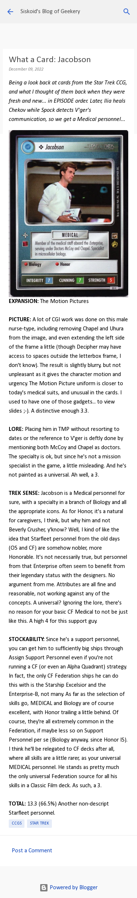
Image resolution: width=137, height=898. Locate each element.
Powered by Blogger (68, 888)
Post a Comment (32, 851)
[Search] (126, 11)
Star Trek (39, 823)
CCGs (17, 823)
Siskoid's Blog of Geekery (50, 12)
